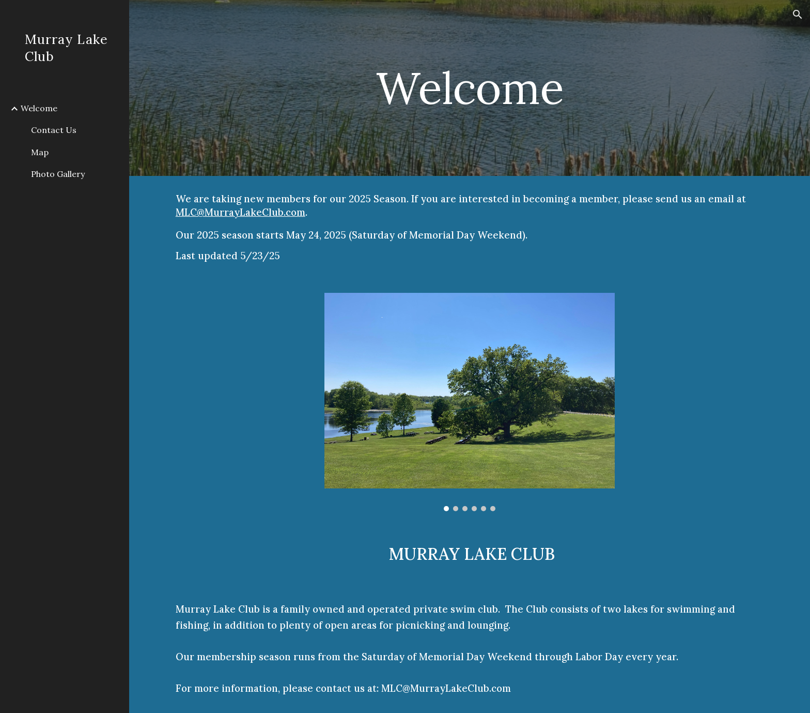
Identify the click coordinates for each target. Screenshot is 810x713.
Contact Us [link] (53, 130)
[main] (470, 88)
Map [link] (40, 152)
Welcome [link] (39, 108)
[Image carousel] (469, 402)
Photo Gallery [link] (58, 174)
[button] (797, 14)
